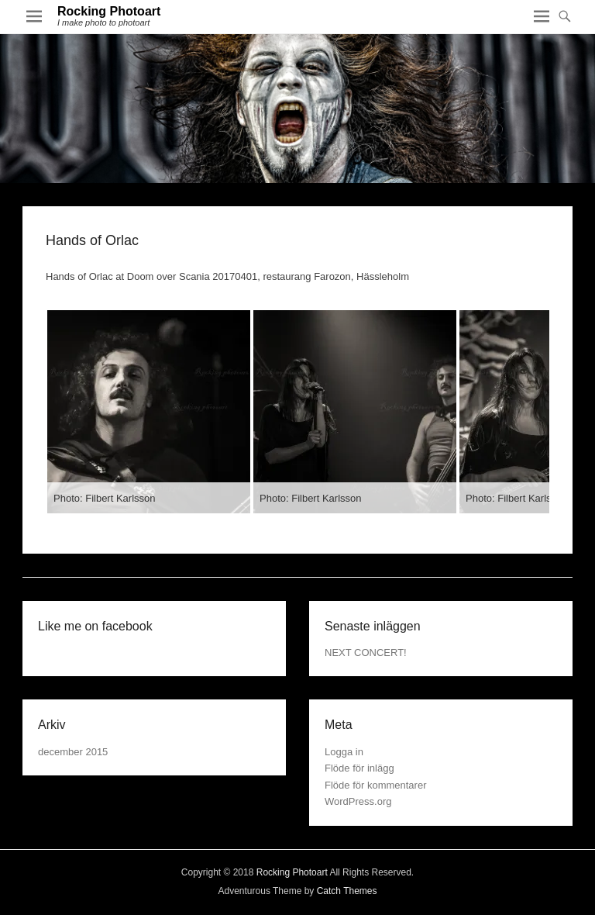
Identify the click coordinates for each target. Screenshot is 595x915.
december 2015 (73, 752)
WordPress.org (358, 801)
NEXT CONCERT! (366, 652)
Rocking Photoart (108, 11)
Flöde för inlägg (359, 768)
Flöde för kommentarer (376, 785)
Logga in (344, 752)
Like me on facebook (95, 626)
